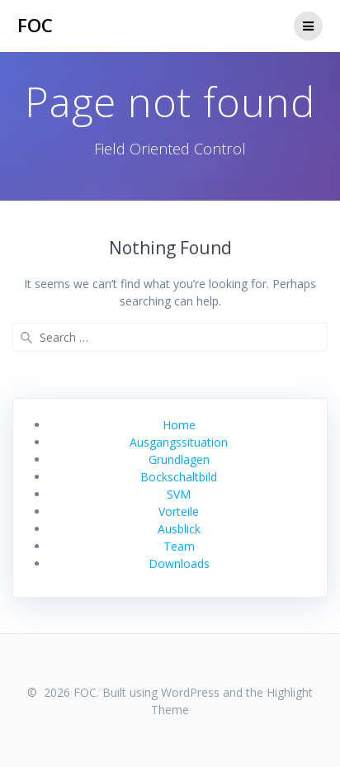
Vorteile (178, 511)
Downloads (179, 563)
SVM (179, 494)
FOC (35, 26)
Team (179, 546)
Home (179, 425)
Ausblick (179, 529)
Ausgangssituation (179, 442)
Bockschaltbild (178, 477)
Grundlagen (179, 459)
